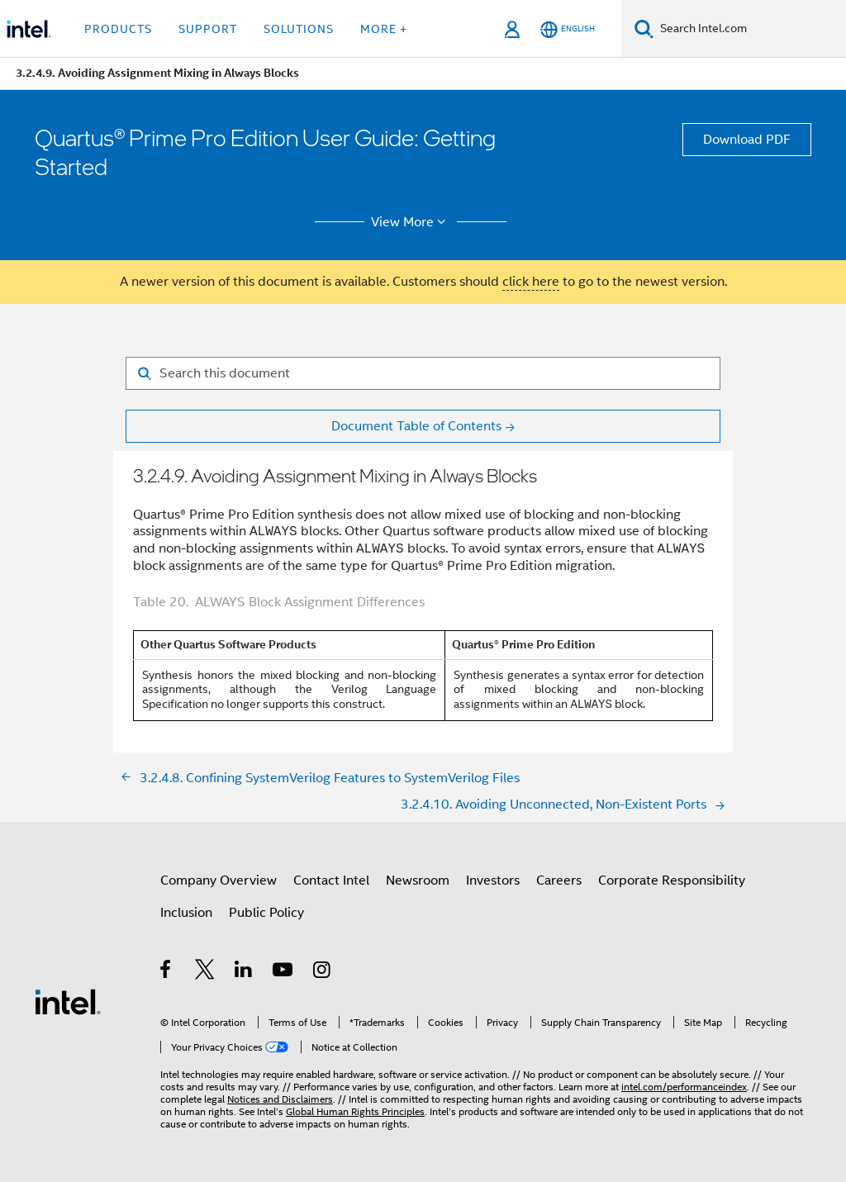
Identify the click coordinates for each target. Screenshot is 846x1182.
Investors (493, 880)
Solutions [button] (299, 28)
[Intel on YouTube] (284, 972)
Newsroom (417, 880)
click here (530, 281)
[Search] (644, 28)
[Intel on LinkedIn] (244, 972)
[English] (567, 29)
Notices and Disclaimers (280, 1099)
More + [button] (383, 28)
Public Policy (266, 912)
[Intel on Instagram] (322, 972)
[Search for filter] (423, 373)
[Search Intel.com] (750, 29)
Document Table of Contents (416, 426)
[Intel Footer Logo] (68, 1001)
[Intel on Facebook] (166, 972)
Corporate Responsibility (671, 880)
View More (411, 222)
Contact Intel (331, 880)
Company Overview (218, 880)
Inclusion (186, 912)
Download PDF (747, 139)
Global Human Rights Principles (355, 1111)
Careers (559, 880)
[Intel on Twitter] (205, 972)
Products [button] (118, 28)
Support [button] (207, 28)
